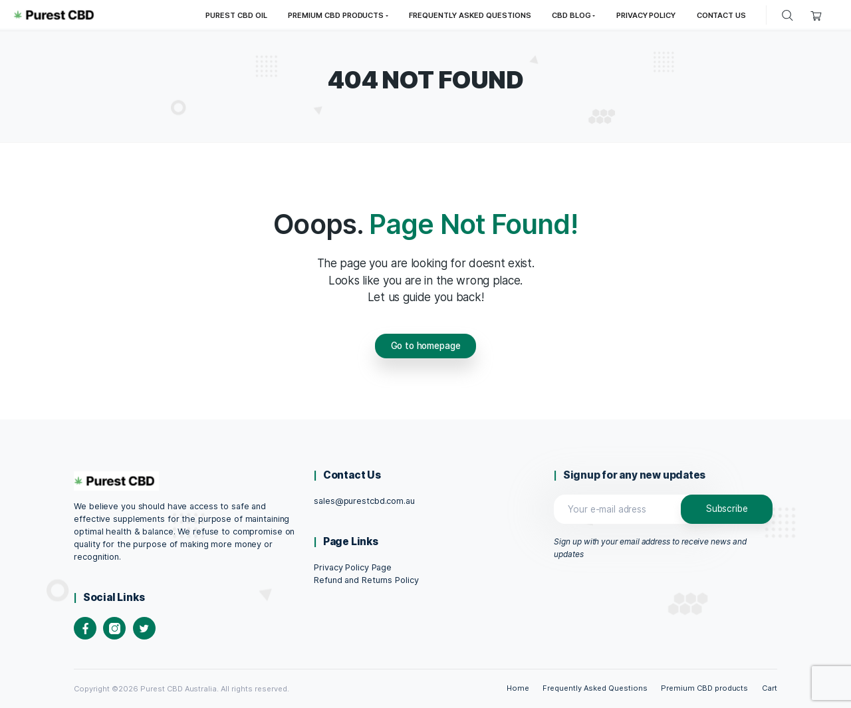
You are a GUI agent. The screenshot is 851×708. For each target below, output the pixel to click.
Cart (769, 688)
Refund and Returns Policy (366, 580)
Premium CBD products (704, 688)
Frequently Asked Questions (595, 688)
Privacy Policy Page (353, 567)
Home (518, 688)
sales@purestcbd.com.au (364, 501)
